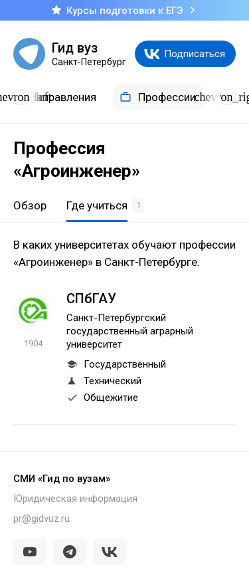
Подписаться (194, 54)
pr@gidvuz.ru (41, 519)
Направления (53, 97)
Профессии (158, 97)
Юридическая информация (75, 499)
